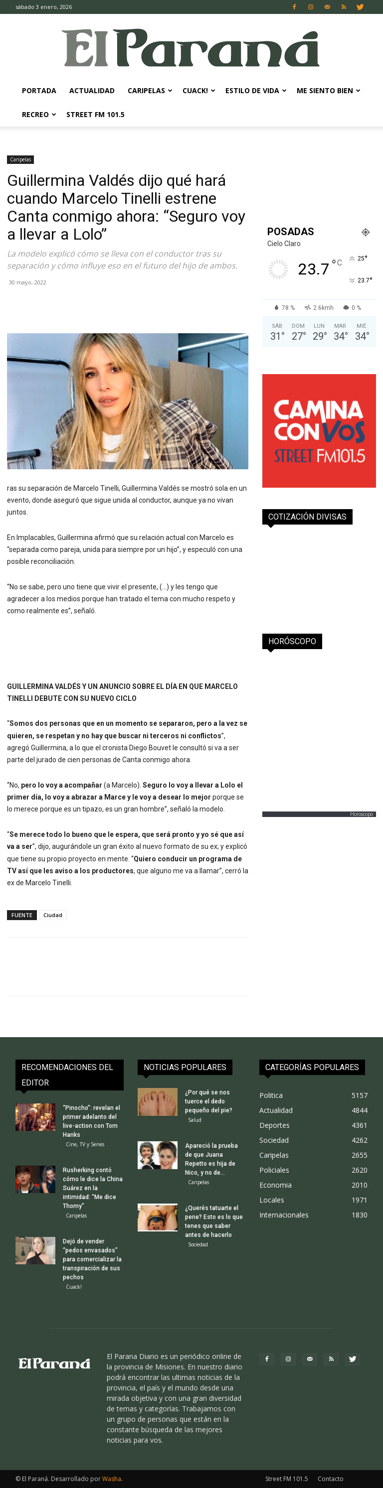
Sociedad (198, 1244)
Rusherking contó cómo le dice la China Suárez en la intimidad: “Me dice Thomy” (93, 1188)
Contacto (331, 1479)
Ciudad (52, 915)
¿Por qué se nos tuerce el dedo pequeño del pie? (208, 1101)
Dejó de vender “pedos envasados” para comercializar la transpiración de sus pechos (92, 1259)
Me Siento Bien (329, 90)
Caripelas (150, 90)
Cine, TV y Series (85, 1144)
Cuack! (199, 90)
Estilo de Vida (256, 90)
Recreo (39, 114)
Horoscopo (361, 814)
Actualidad (92, 90)
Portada (39, 90)
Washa (111, 1479)
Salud (194, 1119)
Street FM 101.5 (95, 114)
